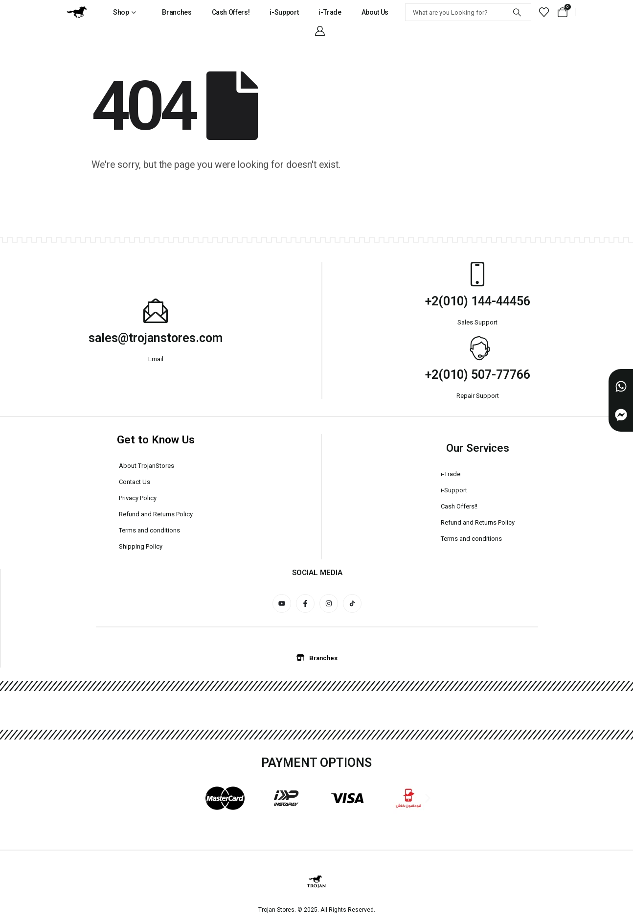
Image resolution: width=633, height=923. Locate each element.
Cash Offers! (231, 12)
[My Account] (320, 30)
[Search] (517, 12)
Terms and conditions (149, 530)
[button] (205, 798)
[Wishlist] (544, 12)
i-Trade (329, 12)
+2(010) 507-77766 (477, 375)
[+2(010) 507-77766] (477, 347)
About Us (375, 12)
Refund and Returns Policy (156, 514)
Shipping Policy (140, 546)
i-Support (284, 12)
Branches (176, 12)
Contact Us (134, 481)
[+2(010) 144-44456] (477, 274)
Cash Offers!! (459, 506)
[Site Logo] (77, 12)
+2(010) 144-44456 (477, 301)
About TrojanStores (146, 465)
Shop (121, 12)
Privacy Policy (138, 498)
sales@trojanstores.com (156, 338)
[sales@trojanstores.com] (155, 311)
